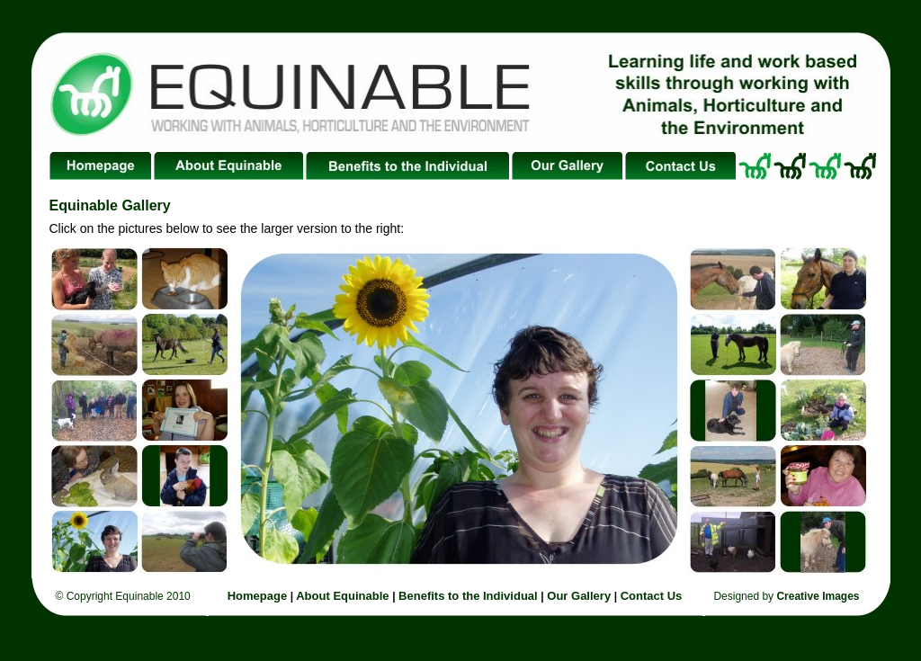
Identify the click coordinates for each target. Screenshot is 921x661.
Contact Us (652, 596)
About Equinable (341, 596)
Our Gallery (579, 596)
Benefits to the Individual (468, 596)
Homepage (259, 596)
